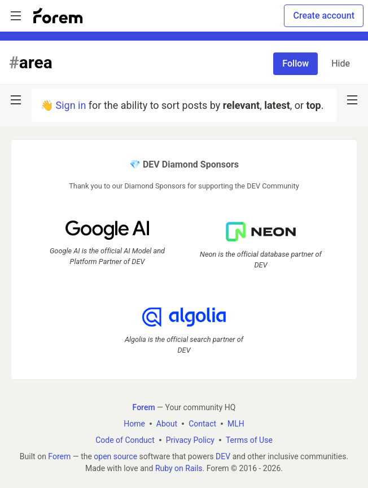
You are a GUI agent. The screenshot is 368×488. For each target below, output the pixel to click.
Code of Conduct (125, 440)
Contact (202, 423)
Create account (323, 15)
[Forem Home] (58, 16)
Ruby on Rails (179, 468)
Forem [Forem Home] (144, 407)
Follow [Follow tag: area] (295, 63)
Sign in (70, 105)
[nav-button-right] (352, 100)
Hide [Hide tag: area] (340, 63)
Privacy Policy (190, 440)
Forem (59, 456)
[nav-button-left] (16, 100)
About (166, 423)
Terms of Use (249, 440)
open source (115, 456)
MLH (235, 423)
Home (134, 423)
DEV (223, 456)
